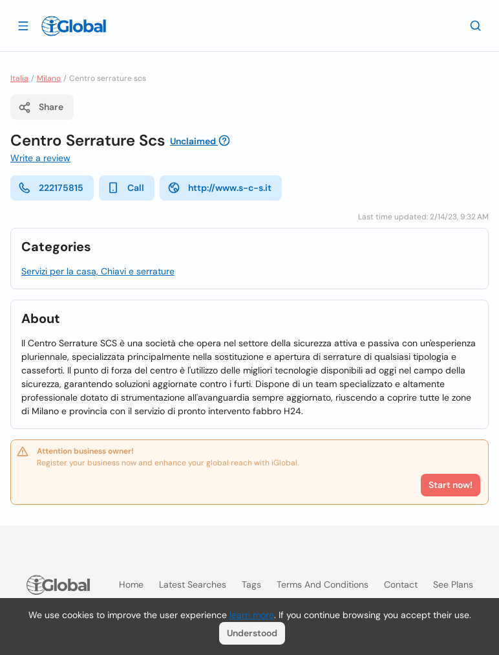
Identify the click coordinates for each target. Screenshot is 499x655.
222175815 (50, 187)
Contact (401, 584)
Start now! (450, 485)
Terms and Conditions (322, 584)
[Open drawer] (23, 25)
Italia (19, 78)
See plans (453, 584)
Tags (251, 584)
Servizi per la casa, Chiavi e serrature (98, 271)
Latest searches (192, 584)
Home (131, 584)
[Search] (476, 25)
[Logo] (73, 26)
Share (40, 107)
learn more (251, 615)
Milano (49, 78)
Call (125, 187)
